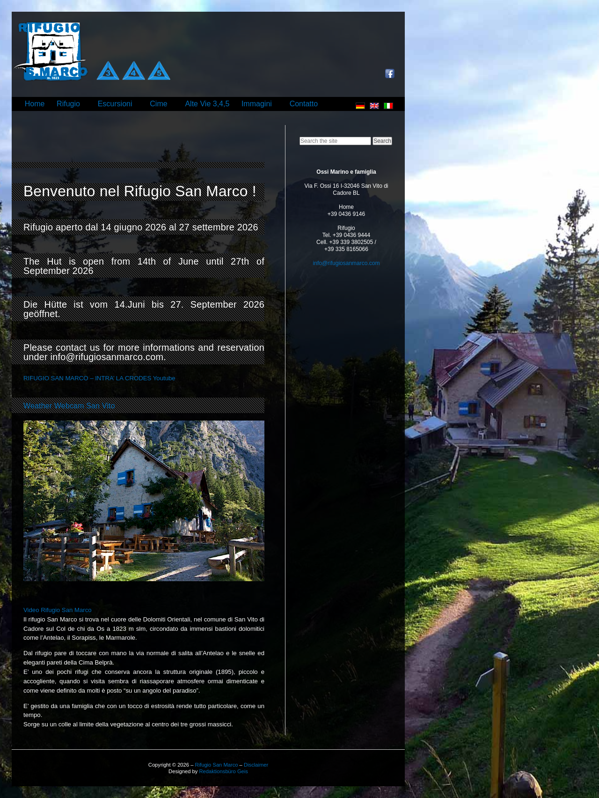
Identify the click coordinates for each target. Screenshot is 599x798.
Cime (158, 104)
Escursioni (115, 104)
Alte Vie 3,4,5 (207, 104)
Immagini (256, 104)
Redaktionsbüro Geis (223, 771)
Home (35, 104)
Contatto (304, 104)
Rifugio (68, 104)
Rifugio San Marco (216, 765)
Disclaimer (256, 765)
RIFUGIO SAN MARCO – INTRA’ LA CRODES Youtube (99, 378)
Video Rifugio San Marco (57, 609)
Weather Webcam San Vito (69, 406)
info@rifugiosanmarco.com (346, 263)
